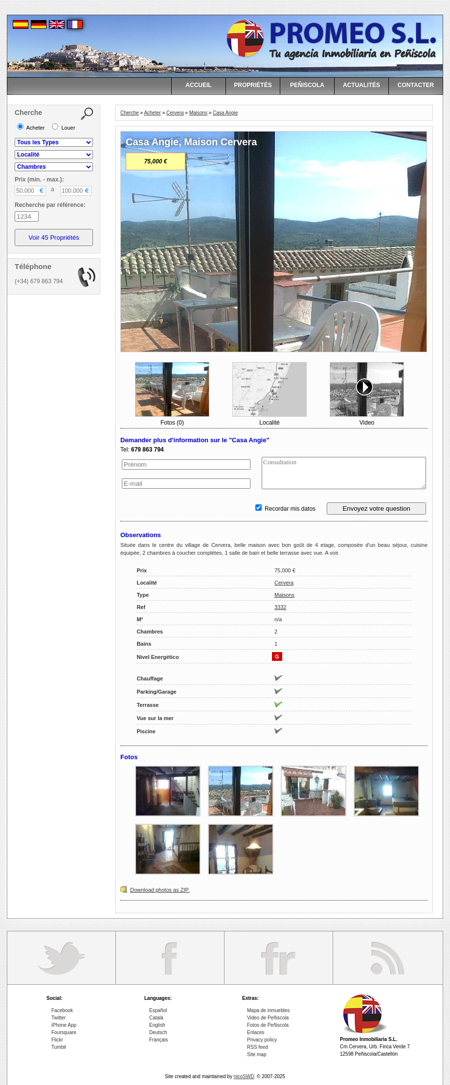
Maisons (198, 112)
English (157, 1025)
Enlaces (256, 1032)
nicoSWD (244, 1076)
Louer (63, 128)
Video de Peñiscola (268, 1017)
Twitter (58, 1017)
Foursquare (63, 1032)
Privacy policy (262, 1039)
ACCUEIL (198, 85)
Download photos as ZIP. (159, 890)
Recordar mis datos (285, 508)
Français (158, 1039)
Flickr (57, 1039)
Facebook (62, 1010)
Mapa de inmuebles (268, 1010)
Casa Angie (225, 112)
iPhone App (63, 1025)
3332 (280, 607)
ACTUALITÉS (361, 85)
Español (158, 1010)
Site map (256, 1054)
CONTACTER (416, 85)
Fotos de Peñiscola (268, 1025)
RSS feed (257, 1047)
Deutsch (158, 1032)
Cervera (175, 112)
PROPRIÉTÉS (252, 85)
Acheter (152, 112)
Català (156, 1017)
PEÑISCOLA (307, 85)
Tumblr (59, 1047)
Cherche (129, 112)
